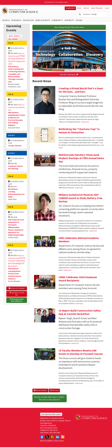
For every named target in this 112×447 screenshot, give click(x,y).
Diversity (69, 20)
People (6, 20)
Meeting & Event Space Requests (17, 300)
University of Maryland (56, 2)
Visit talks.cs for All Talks (17, 294)
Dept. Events (15, 36)
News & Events (42, 20)
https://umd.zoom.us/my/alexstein (16, 107)
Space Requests (97, 8)
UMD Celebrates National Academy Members (79, 239)
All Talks (13, 39)
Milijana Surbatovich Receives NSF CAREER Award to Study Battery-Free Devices (80, 198)
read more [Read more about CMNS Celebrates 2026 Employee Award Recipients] (79, 303)
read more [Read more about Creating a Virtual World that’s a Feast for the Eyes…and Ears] (85, 122)
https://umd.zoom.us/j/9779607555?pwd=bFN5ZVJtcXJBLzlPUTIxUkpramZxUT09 (16, 58)
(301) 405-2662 (54, 433)
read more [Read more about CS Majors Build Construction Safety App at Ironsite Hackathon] (75, 343)
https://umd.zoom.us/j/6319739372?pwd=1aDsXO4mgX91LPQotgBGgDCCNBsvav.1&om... (16, 260)
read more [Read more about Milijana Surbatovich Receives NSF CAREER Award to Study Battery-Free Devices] (93, 231)
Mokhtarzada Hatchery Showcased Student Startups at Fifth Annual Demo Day (81, 158)
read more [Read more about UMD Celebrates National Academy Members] (67, 270)
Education (28, 20)
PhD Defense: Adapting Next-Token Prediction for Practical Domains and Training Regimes (16, 118)
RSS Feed (54, 390)
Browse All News (40, 390)
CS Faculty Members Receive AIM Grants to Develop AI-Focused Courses (81, 352)
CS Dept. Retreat (14, 145)
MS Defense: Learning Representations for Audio (16, 193)
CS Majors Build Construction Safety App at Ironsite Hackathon (80, 312)
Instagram (52, 437)
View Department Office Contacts (51, 414)
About (79, 8)
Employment (70, 8)
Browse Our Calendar (17, 288)
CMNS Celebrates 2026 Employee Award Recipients (78, 278)
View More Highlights (69, 74)
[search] (92, 14)
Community (57, 20)
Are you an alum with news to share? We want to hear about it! (49, 398)
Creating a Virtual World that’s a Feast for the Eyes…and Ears (81, 90)
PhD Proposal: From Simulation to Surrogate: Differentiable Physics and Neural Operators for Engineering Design (16, 227)
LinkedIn (57, 437)
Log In (107, 8)
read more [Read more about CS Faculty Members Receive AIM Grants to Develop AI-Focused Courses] (79, 383)
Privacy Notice (59, 441)
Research (16, 20)
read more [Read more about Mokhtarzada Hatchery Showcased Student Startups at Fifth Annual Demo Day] (79, 187)
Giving (79, 20)
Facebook (42, 437)
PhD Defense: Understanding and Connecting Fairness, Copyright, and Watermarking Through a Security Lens (16, 74)
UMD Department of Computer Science (20, 11)
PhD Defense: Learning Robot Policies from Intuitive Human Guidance (14, 273)
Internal (86, 8)
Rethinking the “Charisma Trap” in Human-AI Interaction (79, 130)
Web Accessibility (46, 441)
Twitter (47, 437)
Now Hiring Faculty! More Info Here (69, 27)
